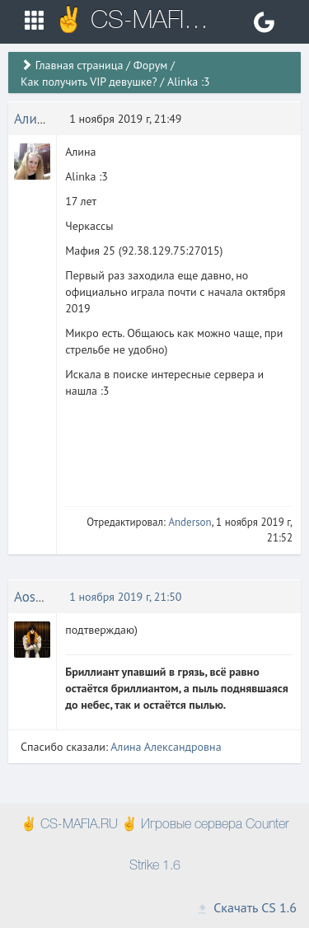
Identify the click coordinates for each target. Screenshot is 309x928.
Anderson (189, 522)
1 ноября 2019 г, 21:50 (125, 596)
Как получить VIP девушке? (89, 81)
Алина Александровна (165, 746)
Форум (150, 65)
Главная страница (79, 65)
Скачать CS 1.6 (246, 907)
